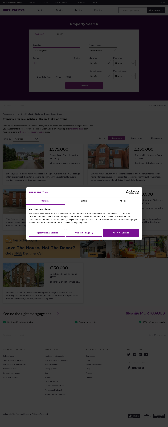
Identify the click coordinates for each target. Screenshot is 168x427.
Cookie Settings (84, 233)
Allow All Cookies (121, 233)
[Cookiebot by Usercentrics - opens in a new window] (128, 192)
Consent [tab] (45, 201)
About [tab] (123, 201)
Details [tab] (84, 201)
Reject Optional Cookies (47, 233)
